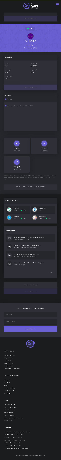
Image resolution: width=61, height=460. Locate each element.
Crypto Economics (9, 410)
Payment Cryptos (9, 355)
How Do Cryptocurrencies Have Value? (16, 448)
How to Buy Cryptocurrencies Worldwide (17, 432)
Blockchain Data (9, 390)
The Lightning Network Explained (14, 440)
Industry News (8, 412)
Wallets (6, 385)
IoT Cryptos (7, 360)
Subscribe (30, 329)
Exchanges (7, 382)
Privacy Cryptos (9, 363)
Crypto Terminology (10, 407)
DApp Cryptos (8, 358)
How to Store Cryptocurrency (13, 445)
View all (51, 273)
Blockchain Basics (9, 404)
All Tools (6, 380)
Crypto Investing (9, 415)
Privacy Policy (8, 421)
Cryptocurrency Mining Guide (13, 434)
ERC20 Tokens (8, 366)
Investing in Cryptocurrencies (13, 418)
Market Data (7, 393)
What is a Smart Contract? (12, 443)
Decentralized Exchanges (12, 368)
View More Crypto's (30, 285)
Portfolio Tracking (9, 388)
